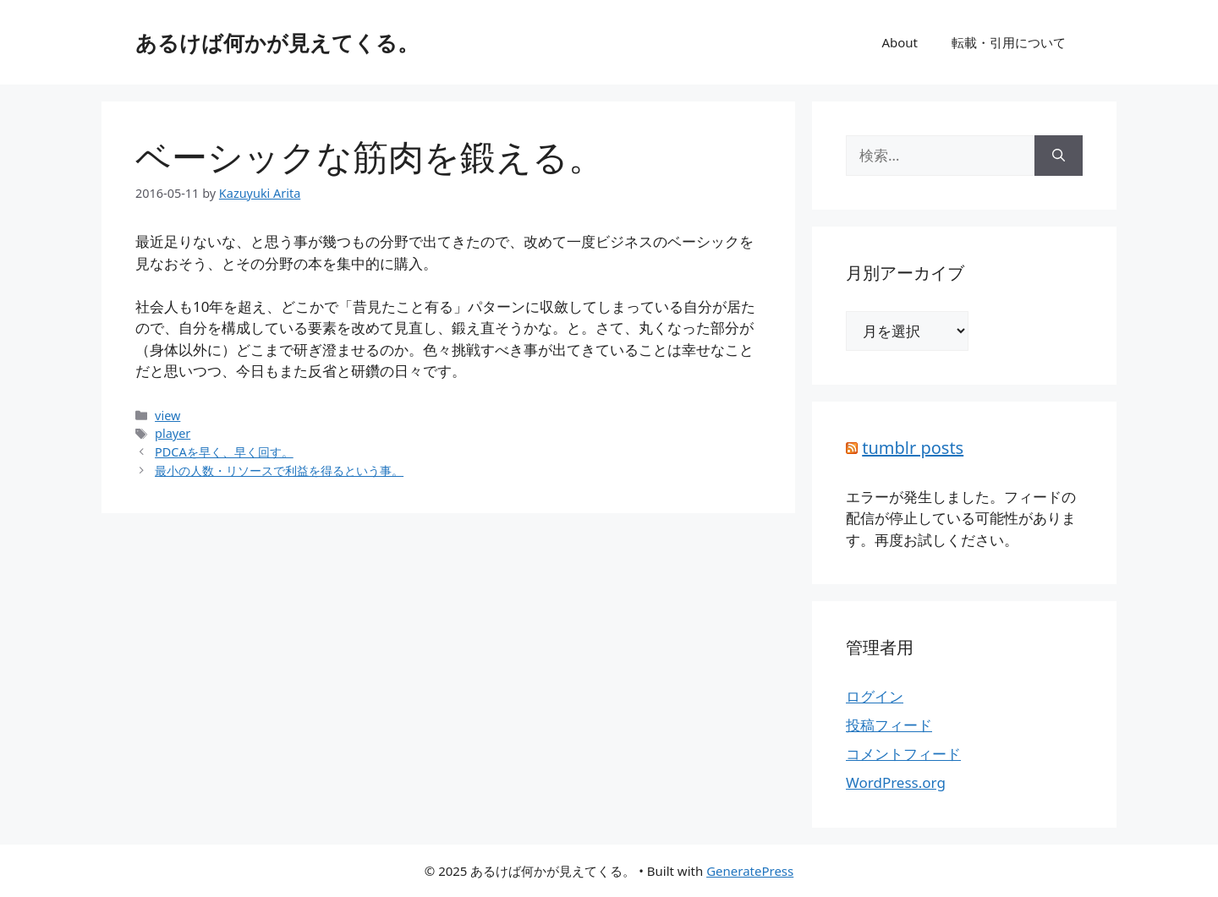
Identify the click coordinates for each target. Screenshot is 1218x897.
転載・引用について (1009, 42)
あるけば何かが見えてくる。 (277, 42)
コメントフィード (903, 753)
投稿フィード (889, 725)
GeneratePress (749, 870)
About (899, 42)
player (172, 433)
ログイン (874, 696)
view (167, 415)
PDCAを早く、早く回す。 (224, 452)
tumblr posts (912, 447)
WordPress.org (896, 782)
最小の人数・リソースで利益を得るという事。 (279, 470)
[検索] (1058, 155)
